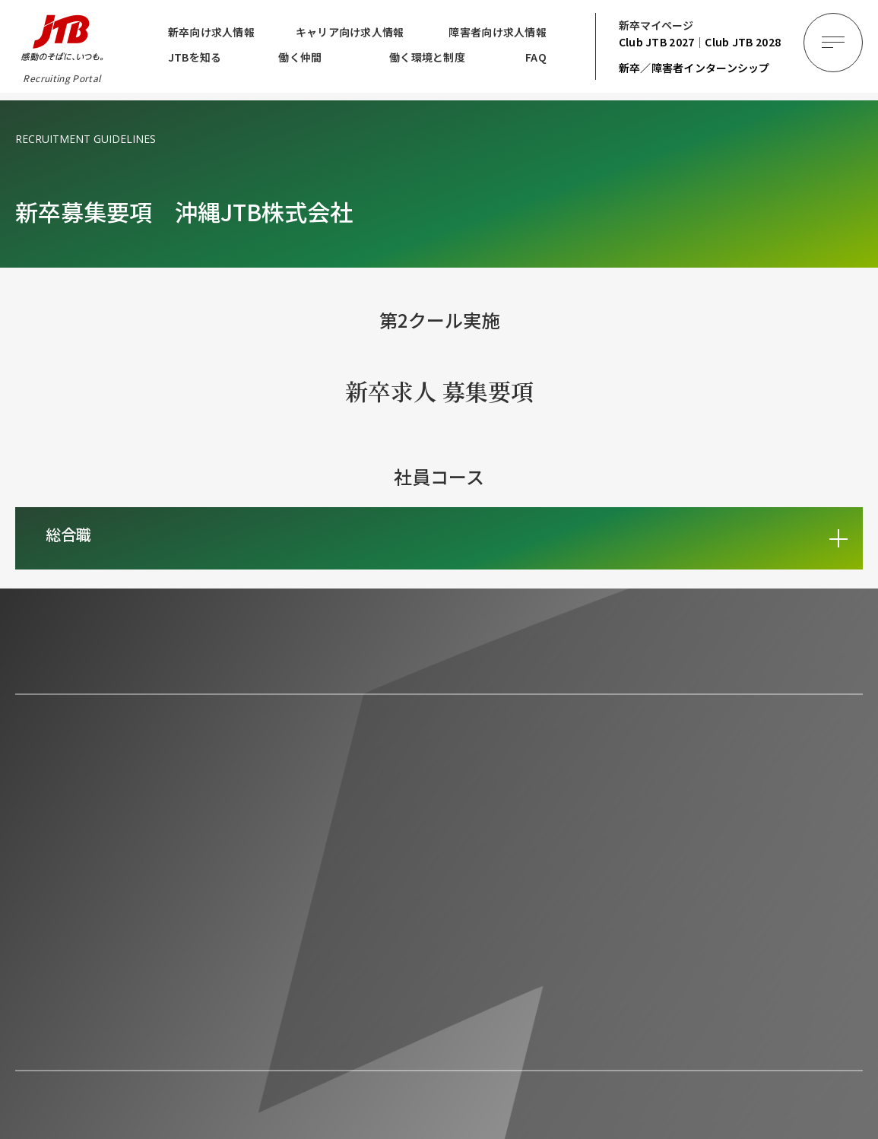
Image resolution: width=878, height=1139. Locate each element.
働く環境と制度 (427, 57)
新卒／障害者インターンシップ (694, 67)
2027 (657, 41)
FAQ (536, 57)
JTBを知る (195, 57)
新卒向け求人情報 (211, 32)
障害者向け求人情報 (498, 32)
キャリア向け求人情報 (350, 32)
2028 (743, 41)
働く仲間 (300, 57)
